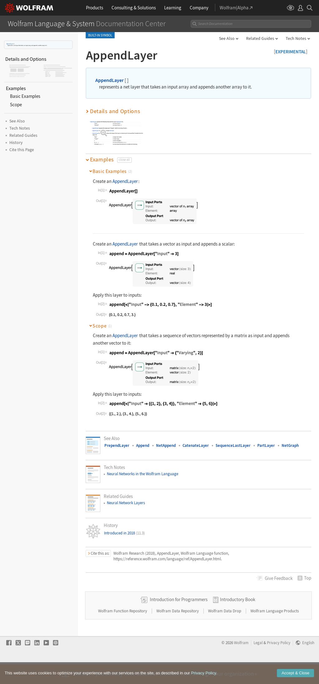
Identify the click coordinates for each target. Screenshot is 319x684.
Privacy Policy (278, 662)
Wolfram (241, 662)
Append (142, 445)
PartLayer (266, 445)
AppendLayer (10, 44)
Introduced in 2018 (124, 533)
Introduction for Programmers (178, 619)
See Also (227, 38)
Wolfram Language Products (274, 630)
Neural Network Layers (126, 502)
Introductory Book (237, 619)
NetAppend (166, 445)
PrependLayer (116, 445)
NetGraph (290, 445)
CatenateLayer (196, 445)
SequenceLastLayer (233, 445)
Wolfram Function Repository (123, 630)
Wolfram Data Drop (225, 630)
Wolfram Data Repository (178, 630)
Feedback (279, 578)
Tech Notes (296, 38)
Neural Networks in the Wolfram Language (142, 473)
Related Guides (260, 38)
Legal (258, 662)
